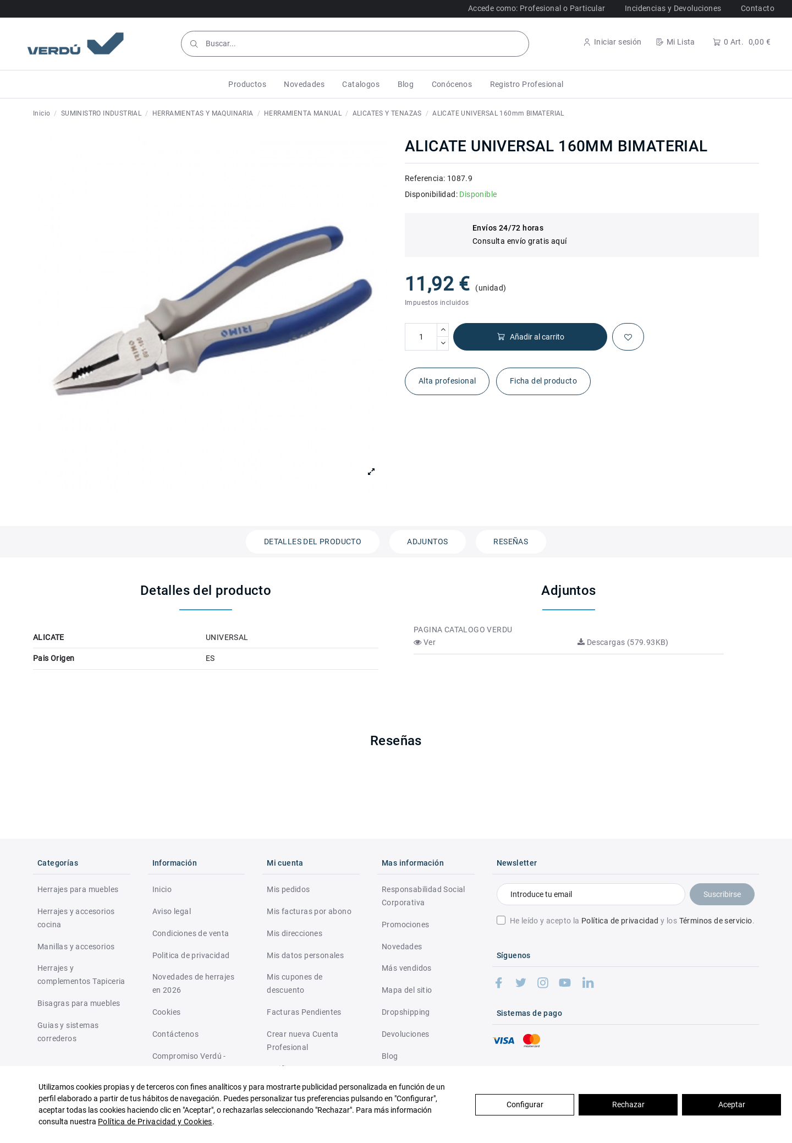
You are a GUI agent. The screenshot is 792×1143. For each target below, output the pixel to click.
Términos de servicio (715, 920)
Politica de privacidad (191, 955)
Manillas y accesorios (75, 946)
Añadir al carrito (530, 337)
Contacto (757, 8)
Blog (390, 1056)
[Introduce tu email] (591, 894)
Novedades (402, 946)
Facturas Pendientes (304, 1012)
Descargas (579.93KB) (623, 642)
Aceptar (731, 1104)
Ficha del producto (543, 380)
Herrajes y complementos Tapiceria (81, 975)
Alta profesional (447, 380)
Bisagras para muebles (78, 1003)
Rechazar (628, 1104)
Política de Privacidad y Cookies (155, 1121)
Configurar (525, 1104)
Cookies (166, 1012)
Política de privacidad (620, 920)
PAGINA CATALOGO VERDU (463, 629)
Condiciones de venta (190, 933)
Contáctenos (175, 1034)
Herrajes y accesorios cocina (75, 918)
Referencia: (425, 178)
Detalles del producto (312, 541)
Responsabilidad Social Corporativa (423, 896)
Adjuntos (427, 541)
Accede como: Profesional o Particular (537, 8)
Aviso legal (171, 911)
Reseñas (510, 541)
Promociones (405, 924)
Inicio (162, 889)
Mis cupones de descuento (295, 983)
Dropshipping (406, 1012)
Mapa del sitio (407, 990)
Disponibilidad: (431, 194)
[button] (247, 84)
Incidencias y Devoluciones (673, 8)
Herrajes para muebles (77, 889)
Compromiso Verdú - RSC (189, 1063)
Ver (425, 642)
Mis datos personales (305, 955)
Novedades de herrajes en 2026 (193, 983)
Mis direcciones (294, 933)
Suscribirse (722, 894)
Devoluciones (406, 1034)
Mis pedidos (288, 889)
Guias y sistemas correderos (67, 1032)
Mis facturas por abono (309, 911)
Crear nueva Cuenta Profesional (302, 1041)
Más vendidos (407, 968)
